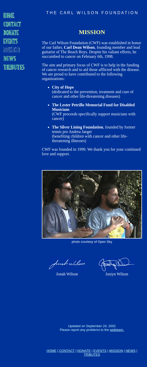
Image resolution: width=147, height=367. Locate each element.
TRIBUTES (92, 354)
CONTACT (67, 351)
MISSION (116, 351)
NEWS (130, 351)
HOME (51, 351)
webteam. (117, 330)
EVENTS (99, 351)
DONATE (84, 351)
